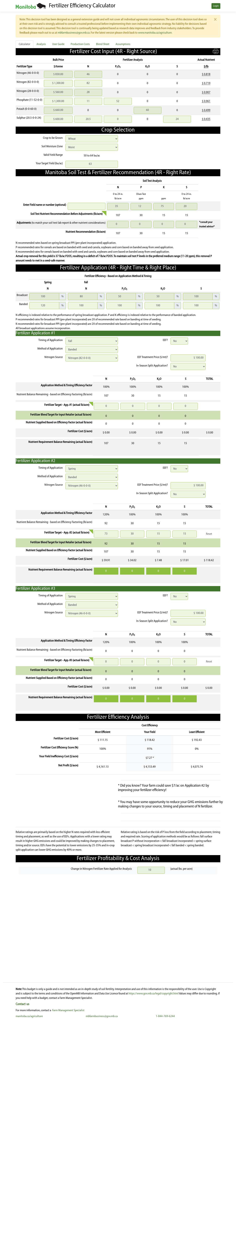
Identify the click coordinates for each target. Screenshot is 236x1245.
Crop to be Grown (53, 138)
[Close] (215, 19)
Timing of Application (50, 340)
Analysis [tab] (41, 44)
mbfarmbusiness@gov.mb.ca (74, 32)
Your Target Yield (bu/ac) (49, 163)
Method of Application (50, 348)
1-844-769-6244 (165, 1239)
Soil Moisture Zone (52, 146)
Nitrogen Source (53, 357)
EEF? (165, 340)
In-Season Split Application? (152, 365)
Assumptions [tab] (123, 44)
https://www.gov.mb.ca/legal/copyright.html (154, 1217)
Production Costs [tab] (80, 44)
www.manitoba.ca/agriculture (155, 32)
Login (216, 6)
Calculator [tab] (24, 44)
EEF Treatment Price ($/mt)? (152, 357)
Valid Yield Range (53, 155)
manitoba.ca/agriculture (29, 1239)
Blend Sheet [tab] (102, 44)
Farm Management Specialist (68, 1233)
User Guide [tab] (58, 44)
